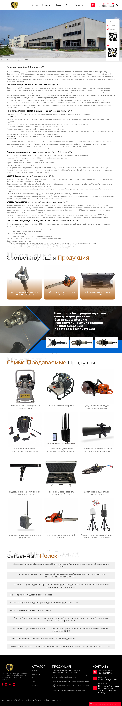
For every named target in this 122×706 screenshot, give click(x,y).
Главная (3, 60)
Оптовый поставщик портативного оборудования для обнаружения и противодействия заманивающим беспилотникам (61, 575)
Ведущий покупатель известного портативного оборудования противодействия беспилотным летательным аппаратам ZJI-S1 (61, 619)
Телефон (111, 25)
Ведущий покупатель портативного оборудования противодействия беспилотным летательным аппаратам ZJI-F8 (61, 629)
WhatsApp (111, 29)
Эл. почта (111, 22)
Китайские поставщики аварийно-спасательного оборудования (42, 639)
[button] (111, 282)
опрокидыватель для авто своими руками (31, 610)
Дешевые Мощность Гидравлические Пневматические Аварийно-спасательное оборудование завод (61, 565)
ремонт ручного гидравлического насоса (31, 595)
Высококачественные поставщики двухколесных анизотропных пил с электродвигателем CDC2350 (60, 646)
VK (109, 45)
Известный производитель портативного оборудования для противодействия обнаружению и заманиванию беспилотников (61, 585)
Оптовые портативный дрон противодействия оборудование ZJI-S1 (44, 602)
